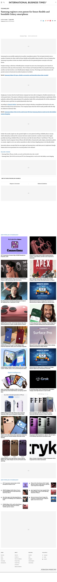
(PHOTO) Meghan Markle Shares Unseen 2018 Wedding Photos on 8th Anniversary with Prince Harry (12, 501)
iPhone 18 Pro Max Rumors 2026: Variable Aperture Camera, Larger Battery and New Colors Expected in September (42, 266)
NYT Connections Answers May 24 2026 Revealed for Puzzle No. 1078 (11, 493)
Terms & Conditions (18, 568)
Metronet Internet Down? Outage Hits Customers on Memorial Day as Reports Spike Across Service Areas (39, 508)
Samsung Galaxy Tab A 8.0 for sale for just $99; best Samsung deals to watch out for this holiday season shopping (28, 166)
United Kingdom (31, 570)
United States (31, 572)
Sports (2, 568)
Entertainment (3, 572)
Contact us (16, 566)
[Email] (53, 21)
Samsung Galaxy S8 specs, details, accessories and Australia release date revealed (26, 85)
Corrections (17, 574)
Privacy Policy (17, 570)
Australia (30, 564)
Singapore (30, 568)
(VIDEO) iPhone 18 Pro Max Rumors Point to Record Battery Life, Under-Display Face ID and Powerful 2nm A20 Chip (13, 469)
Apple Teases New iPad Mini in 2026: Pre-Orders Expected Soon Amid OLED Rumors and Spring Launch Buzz (14, 400)
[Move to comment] (55, 21)
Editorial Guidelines (42, 193)
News (2, 566)
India (29, 566)
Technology (3, 570)
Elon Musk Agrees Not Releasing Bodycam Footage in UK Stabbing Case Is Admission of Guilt (12, 508)
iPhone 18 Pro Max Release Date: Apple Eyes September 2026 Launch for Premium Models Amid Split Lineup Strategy (14, 446)
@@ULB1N (11, 19)
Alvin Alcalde (5, 19)
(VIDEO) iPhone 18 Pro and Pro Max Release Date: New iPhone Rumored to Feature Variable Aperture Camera (12, 515)
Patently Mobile (12, 114)
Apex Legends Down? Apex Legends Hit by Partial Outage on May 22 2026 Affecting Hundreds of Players (40, 501)
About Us (16, 564)
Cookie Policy (17, 572)
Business (2, 564)
